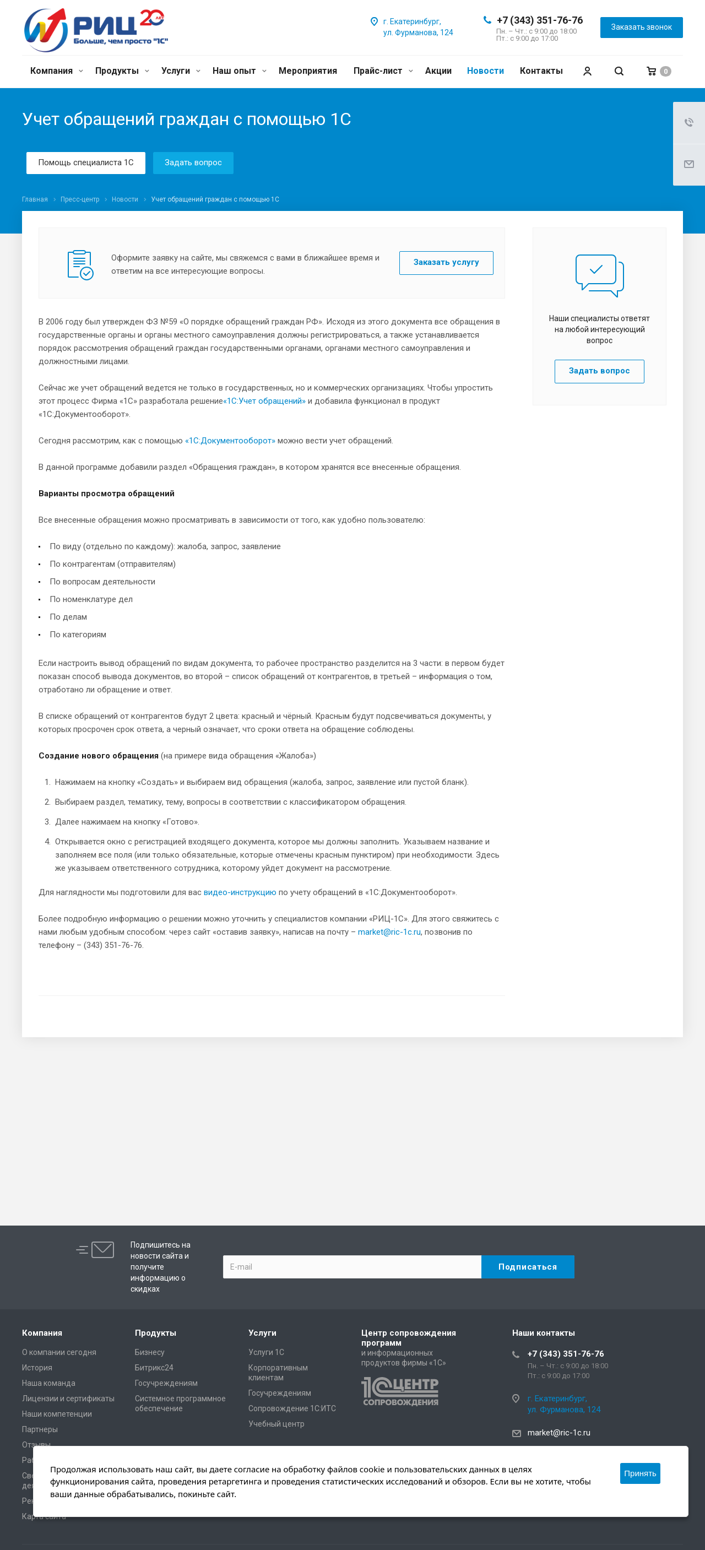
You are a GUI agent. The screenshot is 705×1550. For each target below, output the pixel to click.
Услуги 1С (266, 1352)
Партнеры (40, 1429)
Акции (438, 71)
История (37, 1367)
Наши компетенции (57, 1414)
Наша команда (48, 1383)
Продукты (122, 71)
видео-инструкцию (240, 892)
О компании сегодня (59, 1352)
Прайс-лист (383, 71)
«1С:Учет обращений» (264, 401)
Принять (640, 1473)
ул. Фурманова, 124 (418, 32)
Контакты (541, 71)
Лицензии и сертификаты (68, 1398)
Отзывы (36, 1444)
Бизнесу (150, 1352)
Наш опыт (240, 71)
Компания (56, 71)
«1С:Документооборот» (230, 441)
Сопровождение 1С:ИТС (292, 1408)
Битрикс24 (154, 1367)
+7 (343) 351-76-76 (540, 20)
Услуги (180, 71)
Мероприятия (308, 71)
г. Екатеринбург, (412, 21)
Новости (485, 71)
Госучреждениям (166, 1383)
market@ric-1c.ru (389, 932)
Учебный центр (276, 1423)
